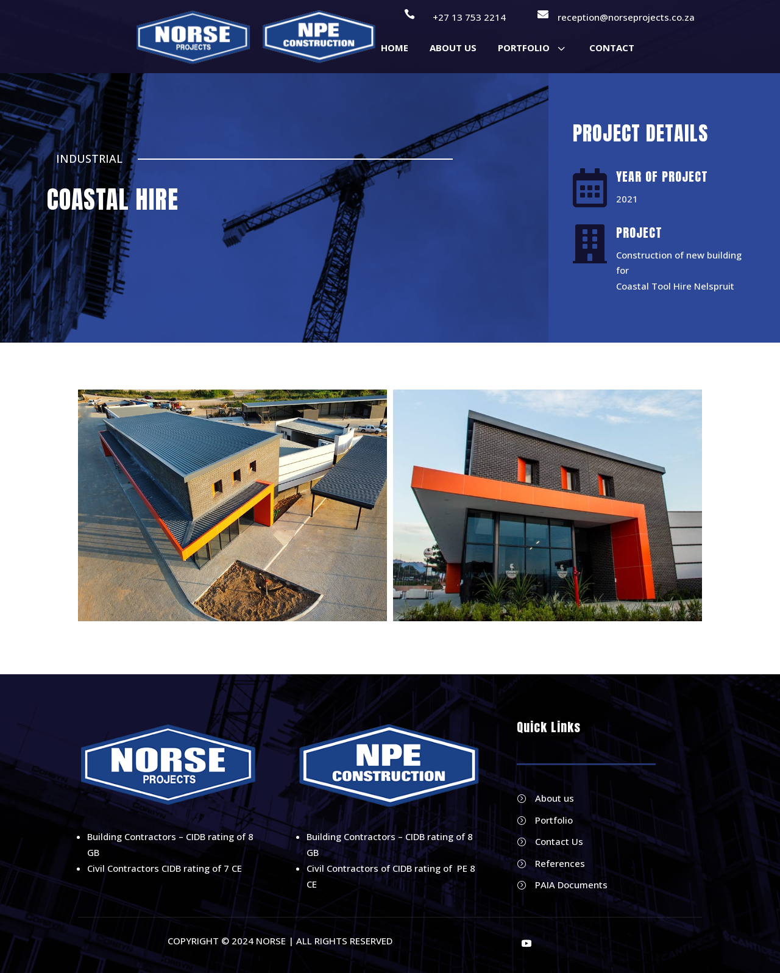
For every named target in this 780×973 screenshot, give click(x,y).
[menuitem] (394, 48)
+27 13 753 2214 (469, 17)
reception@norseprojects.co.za (626, 17)
